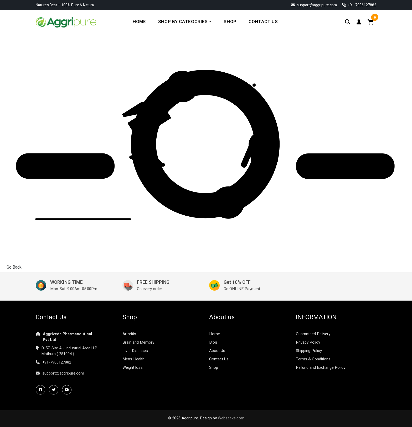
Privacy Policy (308, 342)
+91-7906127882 (56, 362)
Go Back (14, 267)
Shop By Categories (183, 21)
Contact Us (263, 21)
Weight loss (132, 367)
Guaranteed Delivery (313, 334)
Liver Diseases (135, 351)
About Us (217, 351)
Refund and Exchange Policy (320, 367)
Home (139, 21)
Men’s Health (133, 359)
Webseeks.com (231, 418)
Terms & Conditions (313, 359)
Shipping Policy (309, 351)
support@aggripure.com (314, 5)
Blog (213, 342)
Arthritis (129, 334)
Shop (230, 21)
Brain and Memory (138, 342)
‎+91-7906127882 (359, 5)
